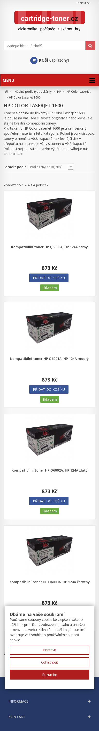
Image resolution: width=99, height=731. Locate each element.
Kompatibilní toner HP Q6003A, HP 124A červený (49, 582)
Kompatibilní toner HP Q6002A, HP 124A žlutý (50, 470)
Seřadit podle (15, 167)
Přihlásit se (83, 3)
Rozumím (49, 674)
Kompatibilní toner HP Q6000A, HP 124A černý (49, 247)
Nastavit (49, 650)
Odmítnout (49, 662)
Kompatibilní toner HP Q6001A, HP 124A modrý (49, 359)
